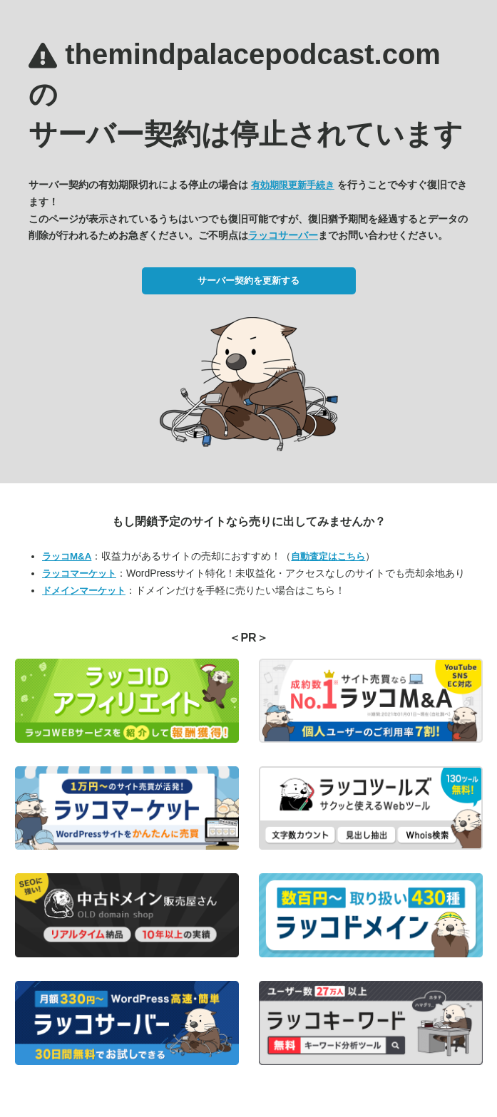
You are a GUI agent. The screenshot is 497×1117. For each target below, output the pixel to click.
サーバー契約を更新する (248, 280)
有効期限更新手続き (292, 185)
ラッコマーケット (79, 573)
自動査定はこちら (328, 556)
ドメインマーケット (83, 590)
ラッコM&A (66, 556)
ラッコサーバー (283, 235)
